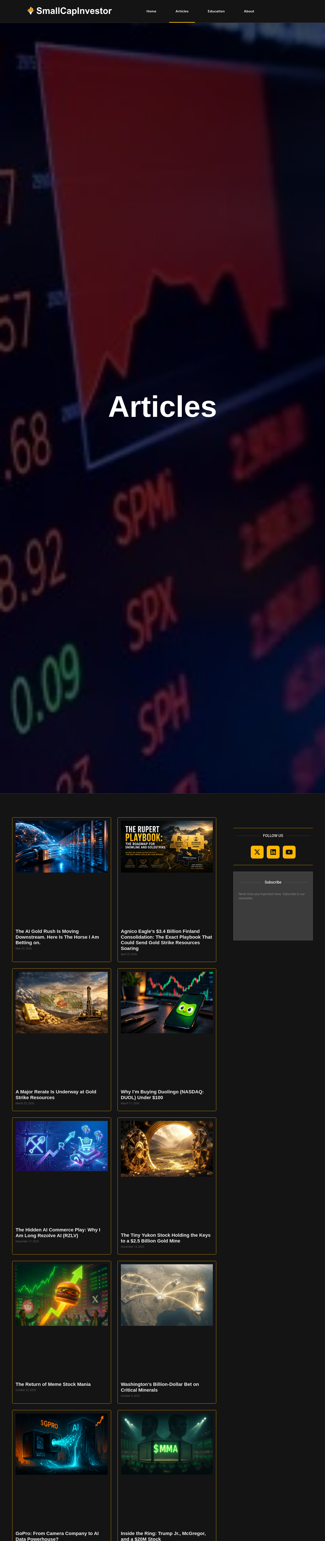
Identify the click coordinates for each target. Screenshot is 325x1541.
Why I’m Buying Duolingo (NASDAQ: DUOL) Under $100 (162, 1094)
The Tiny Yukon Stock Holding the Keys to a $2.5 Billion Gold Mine (166, 1238)
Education (216, 11)
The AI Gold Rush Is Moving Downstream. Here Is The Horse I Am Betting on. (57, 937)
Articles (182, 11)
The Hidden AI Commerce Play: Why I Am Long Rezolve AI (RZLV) (58, 1232)
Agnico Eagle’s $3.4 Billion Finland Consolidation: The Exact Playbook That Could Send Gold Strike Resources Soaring (166, 940)
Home (151, 11)
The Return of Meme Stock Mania (53, 1384)
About (249, 11)
